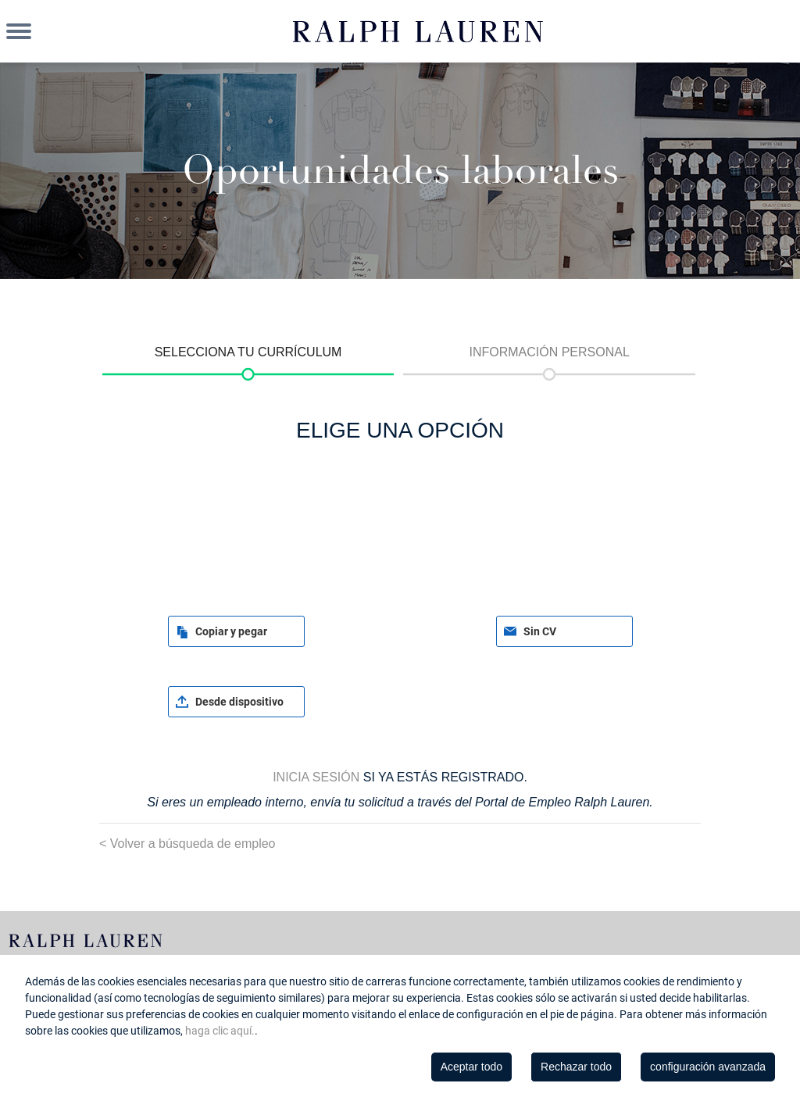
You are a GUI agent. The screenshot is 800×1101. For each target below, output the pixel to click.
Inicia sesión (316, 777)
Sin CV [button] (539, 631)
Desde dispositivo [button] (239, 701)
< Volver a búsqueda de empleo (187, 843)
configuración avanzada (708, 1066)
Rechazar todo (576, 1066)
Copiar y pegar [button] (231, 631)
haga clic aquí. (220, 1030)
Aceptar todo (471, 1066)
